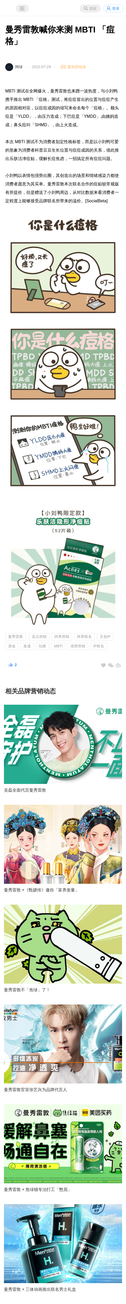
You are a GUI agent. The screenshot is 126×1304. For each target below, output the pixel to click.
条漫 (27, 646)
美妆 (12, 646)
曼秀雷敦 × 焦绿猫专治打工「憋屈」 (38, 1189)
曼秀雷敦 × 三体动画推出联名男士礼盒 (40, 1289)
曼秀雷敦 (15, 636)
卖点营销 (39, 636)
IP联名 (98, 646)
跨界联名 (84, 636)
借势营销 (77, 646)
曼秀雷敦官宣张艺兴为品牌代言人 (35, 1089)
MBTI (58, 646)
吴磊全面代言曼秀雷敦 (25, 790)
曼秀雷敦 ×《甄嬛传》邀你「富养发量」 (41, 890)
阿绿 (19, 67)
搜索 (93, 8)
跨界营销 (61, 636)
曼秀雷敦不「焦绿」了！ (27, 990)
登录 (115, 8)
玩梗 (42, 646)
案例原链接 (77, 67)
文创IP (105, 636)
